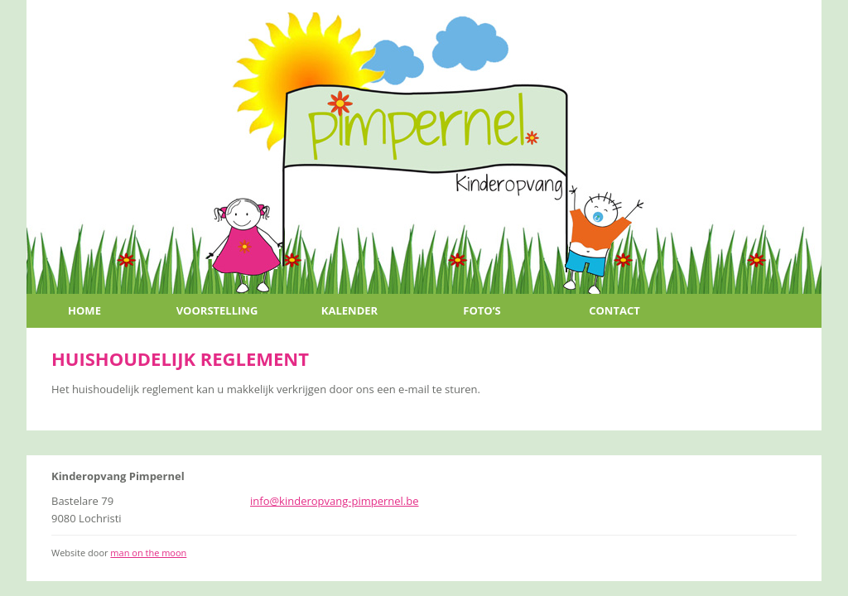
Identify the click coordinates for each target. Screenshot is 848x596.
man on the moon (148, 552)
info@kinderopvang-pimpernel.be (334, 500)
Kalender (349, 310)
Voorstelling (217, 310)
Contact (614, 310)
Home (84, 310)
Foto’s (481, 310)
